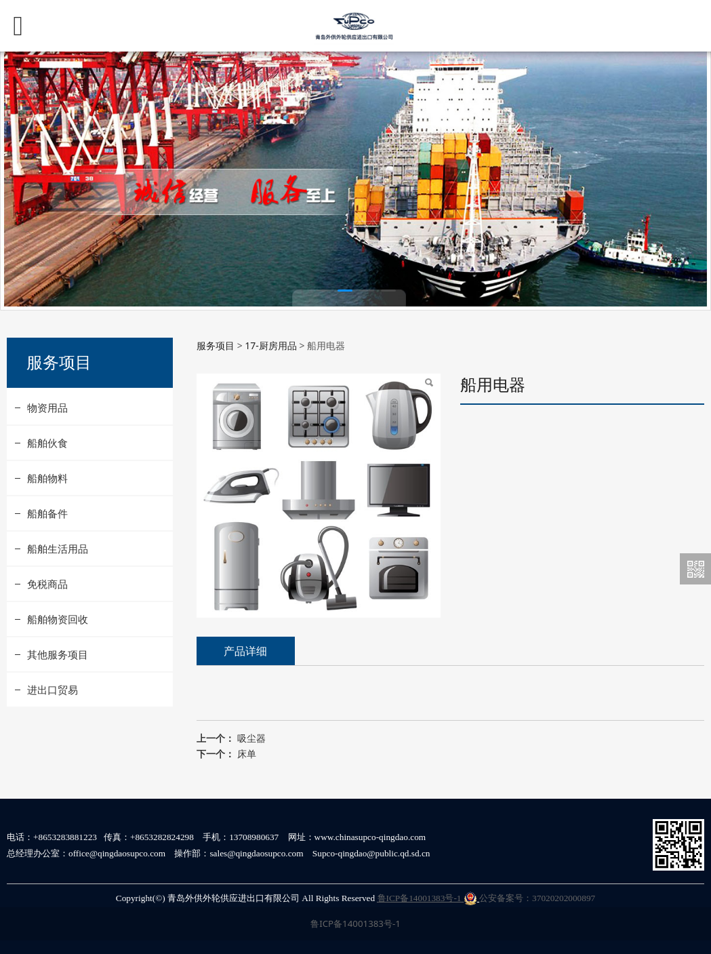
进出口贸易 (52, 689)
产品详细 (245, 650)
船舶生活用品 (57, 548)
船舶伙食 (47, 443)
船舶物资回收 (57, 619)
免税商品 (47, 584)
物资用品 (47, 407)
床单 (246, 753)
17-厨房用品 (271, 345)
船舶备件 (47, 513)
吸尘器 (251, 738)
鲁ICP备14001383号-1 (427, 898)
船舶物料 (47, 478)
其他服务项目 (57, 654)
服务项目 (216, 345)
